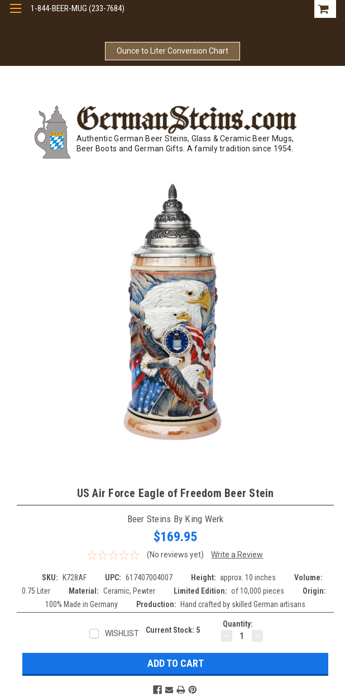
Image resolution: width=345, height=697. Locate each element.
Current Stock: (173, 630)
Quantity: (238, 623)
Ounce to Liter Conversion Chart (172, 50)
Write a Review (237, 554)
